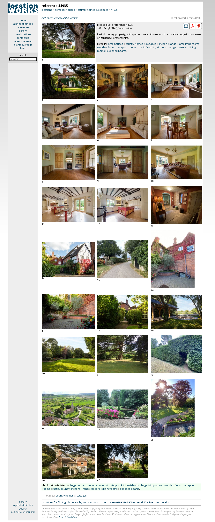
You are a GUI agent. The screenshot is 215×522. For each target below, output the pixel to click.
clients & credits (23, 44)
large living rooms (189, 44)
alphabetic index (23, 23)
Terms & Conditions (68, 517)
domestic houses (65, 9)
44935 (114, 9)
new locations (23, 34)
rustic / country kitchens (153, 47)
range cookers (177, 47)
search (23, 508)
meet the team (23, 41)
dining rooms (110, 488)
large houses (115, 44)
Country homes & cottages (71, 495)
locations (46, 9)
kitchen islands (167, 44)
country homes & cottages (93, 9)
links (23, 48)
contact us (23, 37)
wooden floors (106, 47)
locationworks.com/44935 (186, 18)
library (23, 30)
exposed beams (116, 51)
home (23, 20)
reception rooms (126, 47)
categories (23, 27)
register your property (23, 511)
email (140, 502)
